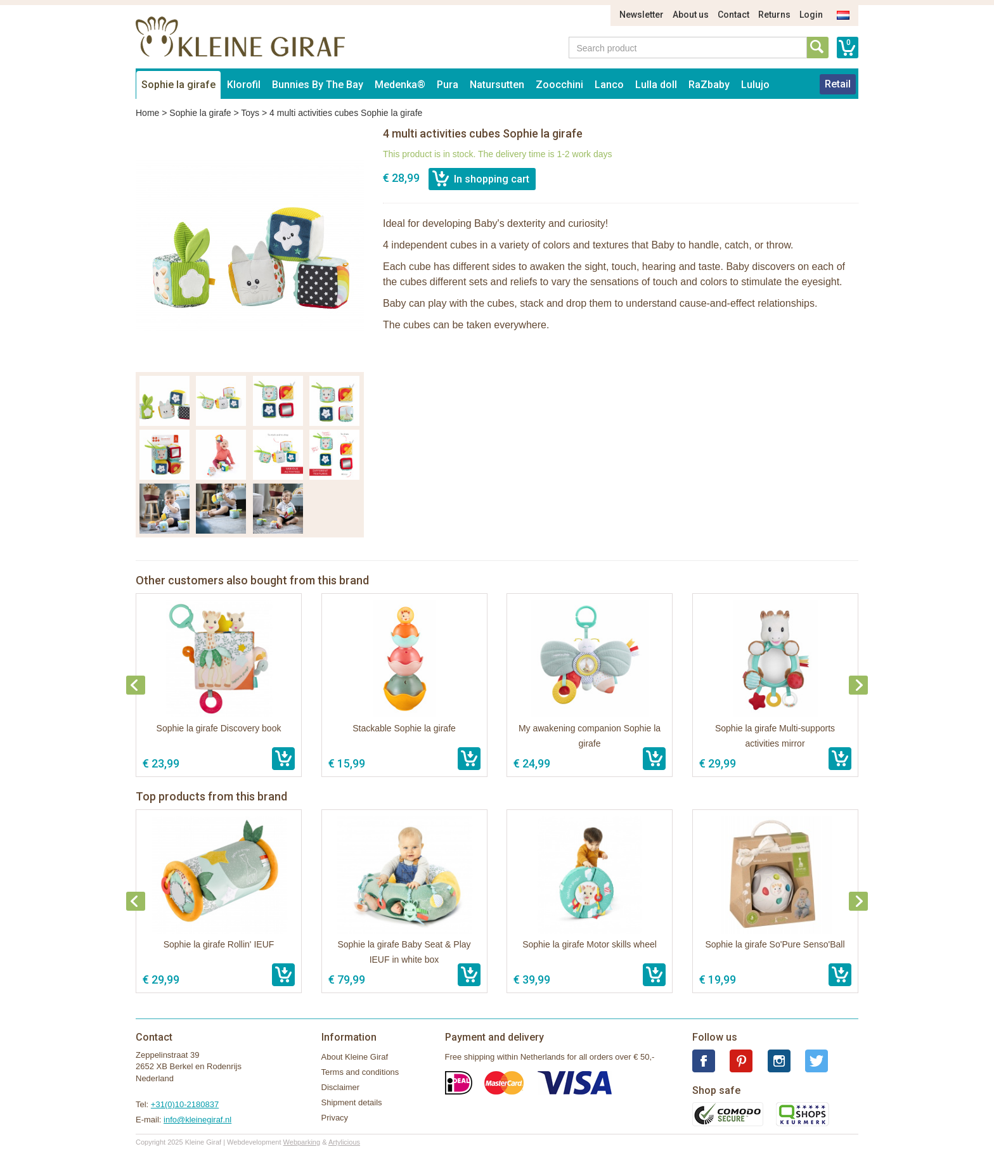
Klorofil (244, 85)
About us (691, 15)
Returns (774, 15)
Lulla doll (656, 85)
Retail (838, 84)
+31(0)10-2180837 (185, 1104)
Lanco (609, 85)
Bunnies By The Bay (317, 85)
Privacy (335, 1117)
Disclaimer (340, 1087)
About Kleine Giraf (355, 1057)
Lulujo (755, 85)
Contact (733, 15)
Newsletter (641, 15)
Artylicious (344, 1142)
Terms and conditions (360, 1072)
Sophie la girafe (178, 85)
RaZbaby (709, 85)
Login (811, 15)
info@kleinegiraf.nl (197, 1119)
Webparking (302, 1142)
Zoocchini (559, 85)
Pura (447, 85)
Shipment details (351, 1102)
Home (147, 113)
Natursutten (497, 85)
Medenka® (400, 85)
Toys (250, 113)
